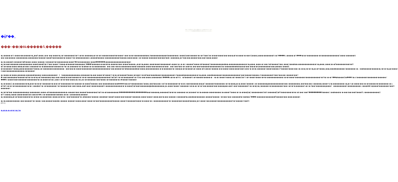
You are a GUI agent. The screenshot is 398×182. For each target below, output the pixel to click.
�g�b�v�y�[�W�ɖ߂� (11, 110)
